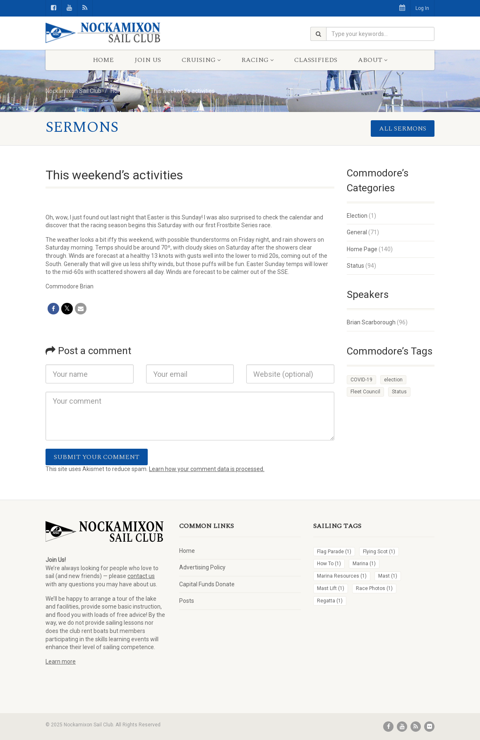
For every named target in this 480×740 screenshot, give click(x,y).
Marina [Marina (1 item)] (364, 563)
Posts (186, 600)
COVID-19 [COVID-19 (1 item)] (361, 380)
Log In (422, 8)
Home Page (362, 249)
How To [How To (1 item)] (329, 563)
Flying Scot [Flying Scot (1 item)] (379, 551)
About (372, 60)
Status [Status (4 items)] (399, 392)
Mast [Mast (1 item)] (387, 576)
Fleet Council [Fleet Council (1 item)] (365, 392)
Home (103, 60)
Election (357, 215)
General (357, 232)
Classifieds (315, 60)
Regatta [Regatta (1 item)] (330, 601)
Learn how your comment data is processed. (206, 469)
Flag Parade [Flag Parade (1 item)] (334, 551)
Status (355, 265)
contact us (141, 576)
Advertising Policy (202, 567)
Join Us (147, 60)
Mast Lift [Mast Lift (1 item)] (330, 588)
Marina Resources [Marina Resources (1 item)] (342, 576)
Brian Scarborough (371, 322)
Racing (257, 60)
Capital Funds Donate (207, 584)
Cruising (201, 60)
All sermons (402, 128)
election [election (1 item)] (393, 380)
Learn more (61, 661)
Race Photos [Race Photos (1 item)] (374, 588)
